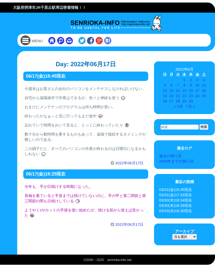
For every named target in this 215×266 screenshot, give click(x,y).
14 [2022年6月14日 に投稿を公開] (178, 90)
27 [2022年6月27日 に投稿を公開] (171, 101)
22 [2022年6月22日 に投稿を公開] (184, 96)
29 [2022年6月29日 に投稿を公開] (184, 101)
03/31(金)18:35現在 (175, 189)
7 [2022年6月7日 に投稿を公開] (178, 85)
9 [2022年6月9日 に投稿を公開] (191, 85)
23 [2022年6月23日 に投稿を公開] (191, 96)
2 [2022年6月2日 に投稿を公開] (191, 80)
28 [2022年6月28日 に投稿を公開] (178, 101)
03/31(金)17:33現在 (175, 195)
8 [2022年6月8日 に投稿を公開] (184, 85)
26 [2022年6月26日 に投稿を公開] (165, 101)
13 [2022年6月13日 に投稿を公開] (171, 90)
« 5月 (178, 106)
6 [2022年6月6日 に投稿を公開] (171, 85)
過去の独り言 (170, 156)
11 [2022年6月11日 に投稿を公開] (204, 85)
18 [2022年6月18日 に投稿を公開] (204, 90)
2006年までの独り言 (176, 161)
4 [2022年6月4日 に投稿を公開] (204, 80)
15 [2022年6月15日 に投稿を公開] (184, 90)
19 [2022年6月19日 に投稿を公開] (165, 96)
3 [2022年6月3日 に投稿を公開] (197, 80)
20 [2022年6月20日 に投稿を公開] (171, 96)
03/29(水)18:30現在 (175, 211)
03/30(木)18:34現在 (175, 200)
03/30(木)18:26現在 (175, 205)
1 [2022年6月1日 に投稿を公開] (184, 80)
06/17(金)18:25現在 (46, 173)
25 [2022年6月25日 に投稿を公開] (204, 96)
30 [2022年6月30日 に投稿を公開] (191, 101)
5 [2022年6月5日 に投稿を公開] (165, 85)
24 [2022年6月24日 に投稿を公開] (197, 96)
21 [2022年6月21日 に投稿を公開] (178, 96)
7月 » (190, 106)
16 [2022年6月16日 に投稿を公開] (191, 90)
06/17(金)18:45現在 (46, 76)
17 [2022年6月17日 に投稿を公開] (197, 90)
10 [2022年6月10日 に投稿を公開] (197, 85)
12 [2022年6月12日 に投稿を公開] (165, 90)
